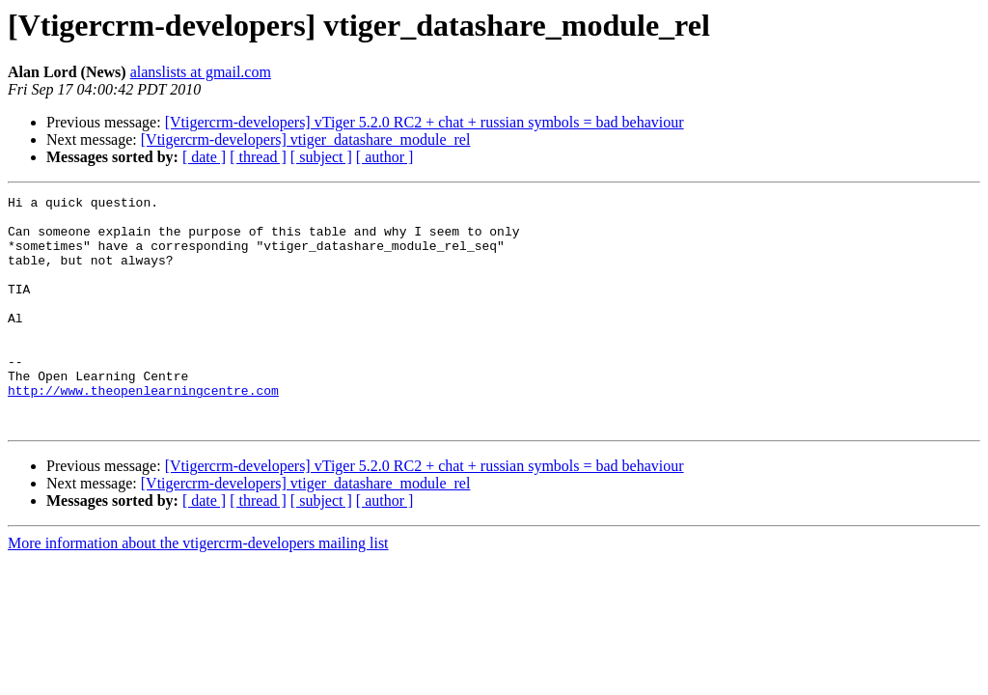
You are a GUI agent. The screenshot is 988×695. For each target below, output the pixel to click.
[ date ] (204, 157)
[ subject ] (321, 157)
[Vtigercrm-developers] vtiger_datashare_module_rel (306, 139)
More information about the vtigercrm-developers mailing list (198, 589)
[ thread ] (258, 157)
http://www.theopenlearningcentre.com (143, 430)
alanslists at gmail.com (200, 72)
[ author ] (385, 157)
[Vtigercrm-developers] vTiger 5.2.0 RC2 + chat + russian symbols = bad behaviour (424, 122)
